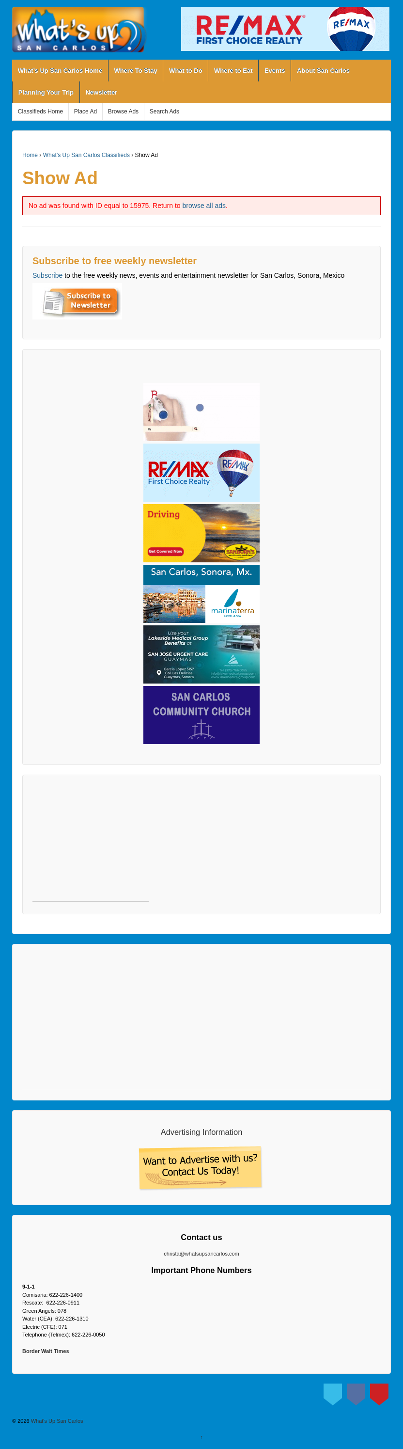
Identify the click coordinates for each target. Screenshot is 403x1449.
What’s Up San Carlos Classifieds (86, 155)
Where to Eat (233, 70)
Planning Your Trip (46, 92)
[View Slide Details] (285, 29)
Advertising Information (202, 1132)
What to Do (185, 70)
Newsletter (101, 92)
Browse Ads (123, 111)
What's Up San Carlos (56, 1421)
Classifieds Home (40, 111)
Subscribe (47, 275)
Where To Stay (135, 70)
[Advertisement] (90, 843)
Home (30, 155)
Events (274, 70)
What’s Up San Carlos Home (60, 70)
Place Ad (85, 111)
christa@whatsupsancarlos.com (201, 1254)
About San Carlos (323, 70)
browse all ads (204, 205)
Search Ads (164, 111)
